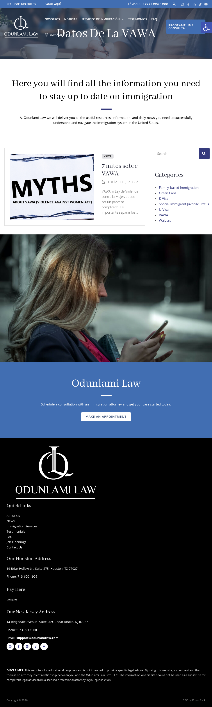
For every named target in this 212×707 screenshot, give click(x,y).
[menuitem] (56, 34)
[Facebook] (188, 4)
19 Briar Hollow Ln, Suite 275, (28, 568)
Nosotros (52, 19)
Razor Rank (198, 700)
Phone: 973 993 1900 (22, 630)
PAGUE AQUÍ (53, 4)
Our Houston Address (29, 559)
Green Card (167, 193)
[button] (206, 27)
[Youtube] (206, 4)
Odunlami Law (106, 384)
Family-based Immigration (179, 187)
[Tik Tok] (200, 4)
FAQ (154, 19)
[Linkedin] (194, 4)
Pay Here (16, 590)
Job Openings (16, 542)
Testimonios (137, 19)
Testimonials (16, 531)
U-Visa (164, 209)
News (11, 521)
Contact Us (14, 547)
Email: (33, 638)
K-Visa (163, 198)
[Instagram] (182, 4)
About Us (13, 516)
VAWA (107, 156)
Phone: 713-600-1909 (22, 576)
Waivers (165, 220)
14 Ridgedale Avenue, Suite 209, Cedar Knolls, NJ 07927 (47, 622)
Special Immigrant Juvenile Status (184, 204)
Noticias (70, 19)
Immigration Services (22, 526)
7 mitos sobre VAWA (120, 170)
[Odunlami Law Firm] (21, 26)
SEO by (187, 700)
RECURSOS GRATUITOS (21, 4)
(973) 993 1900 (155, 4)
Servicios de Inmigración (101, 19)
